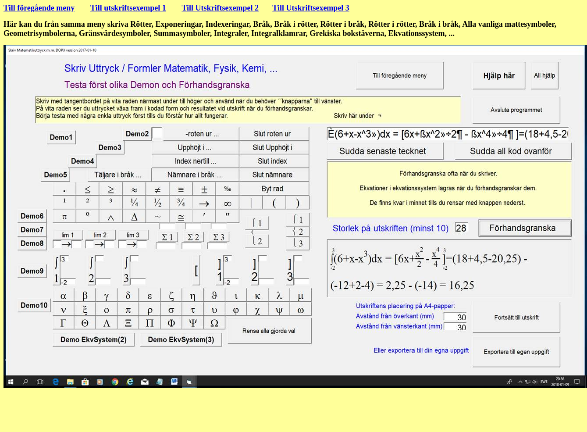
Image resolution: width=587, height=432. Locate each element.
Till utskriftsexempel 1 (128, 8)
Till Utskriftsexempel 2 (220, 8)
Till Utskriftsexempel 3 (310, 8)
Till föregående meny (39, 8)
